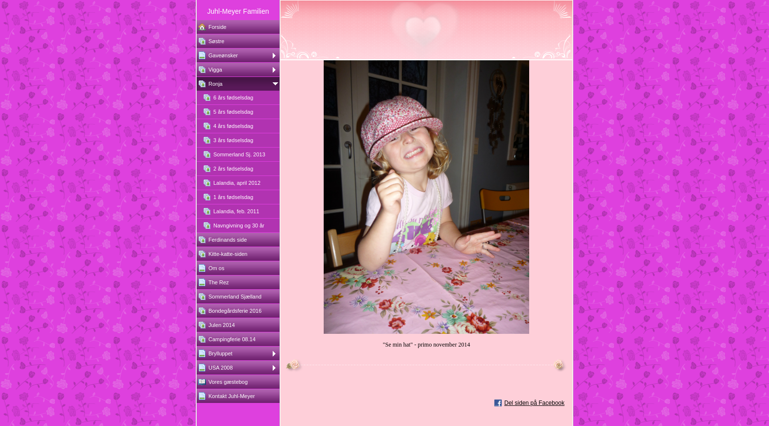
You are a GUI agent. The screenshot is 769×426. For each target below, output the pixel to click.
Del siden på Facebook (534, 403)
